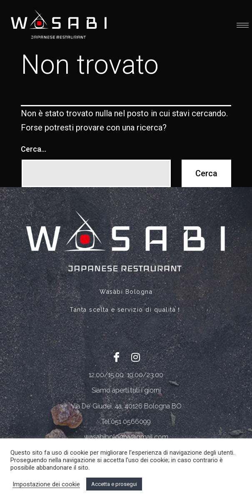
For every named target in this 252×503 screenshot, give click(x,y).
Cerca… (33, 149)
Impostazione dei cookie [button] (46, 484)
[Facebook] (116, 356)
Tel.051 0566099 (126, 421)
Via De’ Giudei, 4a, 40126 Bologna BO (126, 406)
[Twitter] (135, 356)
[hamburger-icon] (242, 25)
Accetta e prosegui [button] (114, 484)
